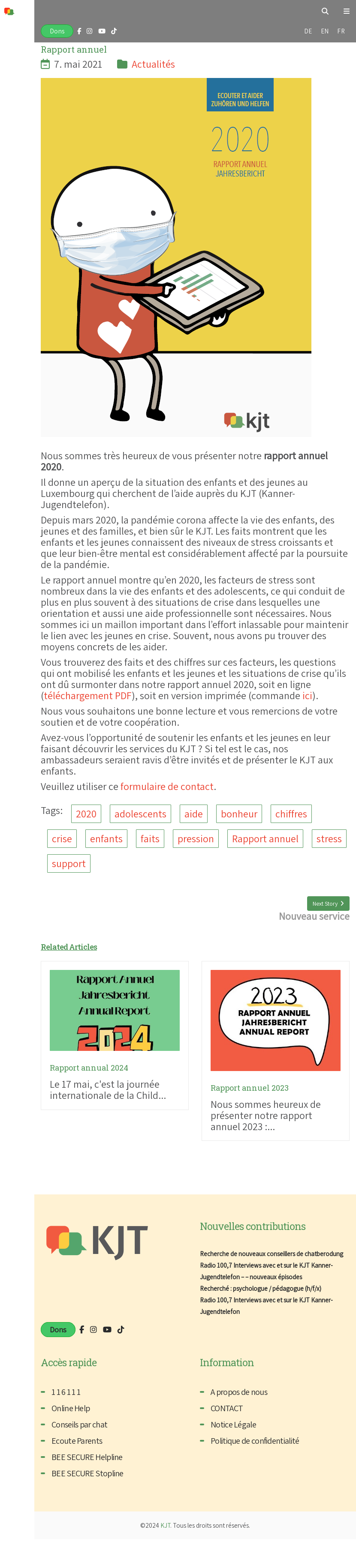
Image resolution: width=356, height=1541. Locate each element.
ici (307, 695)
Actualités (153, 64)
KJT (165, 1527)
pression (196, 839)
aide (193, 814)
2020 (86, 814)
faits (150, 839)
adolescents (140, 814)
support (69, 864)
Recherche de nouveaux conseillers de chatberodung (273, 1255)
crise (62, 839)
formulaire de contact (167, 786)
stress (329, 839)
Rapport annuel (265, 839)
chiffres (291, 814)
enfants (106, 839)
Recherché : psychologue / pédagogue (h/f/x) (260, 1290)
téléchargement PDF (88, 695)
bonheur (239, 814)
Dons (57, 31)
